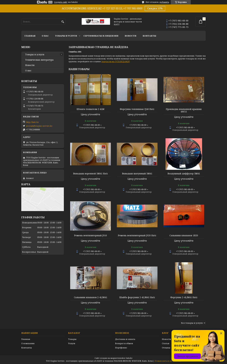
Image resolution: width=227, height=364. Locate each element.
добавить (164, 2)
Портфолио (121, 347)
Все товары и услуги (192, 322)
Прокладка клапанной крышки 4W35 (184, 110)
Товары (72, 339)
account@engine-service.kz (39, 126)
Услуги (71, 343)
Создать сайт (60, 2)
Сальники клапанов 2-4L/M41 (90, 297)
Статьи (165, 343)
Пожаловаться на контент (168, 361)
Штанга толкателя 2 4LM (90, 109)
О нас (45, 35)
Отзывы (166, 347)
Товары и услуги (66, 35)
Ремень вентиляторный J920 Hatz (137, 235)
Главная (29, 35)
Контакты (149, 35)
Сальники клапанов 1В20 (183, 235)
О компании (28, 343)
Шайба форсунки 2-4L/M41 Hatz (137, 297)
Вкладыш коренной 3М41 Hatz (90, 173)
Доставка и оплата (125, 339)
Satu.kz (129, 358)
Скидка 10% (155, 8)
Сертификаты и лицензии (100, 35)
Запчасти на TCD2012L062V (115, 61)
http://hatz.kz (32, 122)
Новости (130, 35)
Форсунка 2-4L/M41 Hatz (183, 297)
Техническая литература (39, 59)
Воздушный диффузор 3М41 (184, 173)
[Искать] (62, 22)
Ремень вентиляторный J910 (90, 235)
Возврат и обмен (124, 343)
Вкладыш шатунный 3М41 (137, 173)
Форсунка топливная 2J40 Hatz (137, 109)
